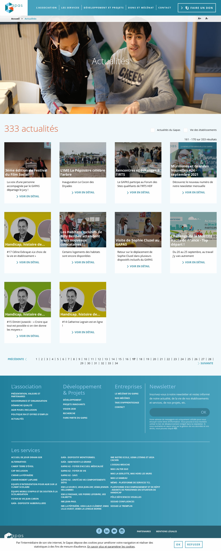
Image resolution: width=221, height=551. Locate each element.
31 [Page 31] (95, 363)
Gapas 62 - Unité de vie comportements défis (83, 481)
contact (164, 7)
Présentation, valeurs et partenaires (25, 395)
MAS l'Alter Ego (119, 469)
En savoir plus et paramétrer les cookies (111, 546)
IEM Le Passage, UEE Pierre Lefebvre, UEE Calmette (83, 496)
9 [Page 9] (79, 359)
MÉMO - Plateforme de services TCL (130, 482)
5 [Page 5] (58, 359)
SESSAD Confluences (122, 501)
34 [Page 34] (116, 363)
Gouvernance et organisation (29, 400)
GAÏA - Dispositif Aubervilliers (28, 503)
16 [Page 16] (126, 359)
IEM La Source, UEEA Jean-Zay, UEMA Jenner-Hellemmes (85, 488)
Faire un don (197, 8)
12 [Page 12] (99, 359)
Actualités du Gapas (165, 130)
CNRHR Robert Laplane (24, 479)
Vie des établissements (200, 130)
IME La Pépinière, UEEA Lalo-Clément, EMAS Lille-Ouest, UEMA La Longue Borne (85, 507)
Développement (72, 399)
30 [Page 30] (88, 363)
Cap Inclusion (19, 470)
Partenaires (144, 531)
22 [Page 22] (168, 359)
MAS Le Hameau (118, 478)
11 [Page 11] (92, 359)
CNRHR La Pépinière (22, 475)
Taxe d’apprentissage (127, 402)
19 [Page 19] (147, 359)
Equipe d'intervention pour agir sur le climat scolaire (34, 486)
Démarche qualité (21, 405)
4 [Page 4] (52, 359)
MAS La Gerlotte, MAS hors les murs (131, 473)
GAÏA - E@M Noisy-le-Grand (76, 461)
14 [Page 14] (113, 359)
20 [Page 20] (154, 359)
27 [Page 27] (202, 359)
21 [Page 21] (161, 359)
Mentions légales (166, 531)
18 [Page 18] (140, 359)
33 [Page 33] (109, 363)
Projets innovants (74, 404)
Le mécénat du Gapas (126, 393)
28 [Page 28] (209, 359)
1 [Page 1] (36, 359)
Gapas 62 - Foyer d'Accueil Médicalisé (82, 466)
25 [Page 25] (189, 359)
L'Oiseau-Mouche (120, 464)
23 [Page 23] (175, 359)
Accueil (15, 18)
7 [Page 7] (68, 359)
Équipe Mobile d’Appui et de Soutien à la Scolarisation (34, 493)
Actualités (17, 418)
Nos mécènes (122, 398)
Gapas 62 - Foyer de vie (73, 470)
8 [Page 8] (74, 359)
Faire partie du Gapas (75, 417)
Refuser (193, 544)
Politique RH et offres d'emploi (29, 414)
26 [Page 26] (196, 359)
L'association (46, 7)
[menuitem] (46, 7)
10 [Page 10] (85, 359)
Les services (70, 7)
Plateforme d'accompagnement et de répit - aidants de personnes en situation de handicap (135, 490)
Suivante (205, 363)
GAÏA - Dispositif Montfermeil (78, 457)
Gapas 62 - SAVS (69, 475)
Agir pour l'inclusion (24, 409)
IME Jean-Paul (68, 501)
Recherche (69, 413)
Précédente (17, 359)
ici (175, 428)
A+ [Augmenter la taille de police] (199, 18)
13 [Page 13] (106, 359)
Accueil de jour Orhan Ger (26, 457)
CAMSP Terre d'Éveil (22, 466)
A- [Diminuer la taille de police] (206, 18)
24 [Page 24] (182, 359)
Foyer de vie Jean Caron (25, 498)
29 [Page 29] (81, 363)
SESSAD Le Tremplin (121, 506)
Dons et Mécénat (141, 7)
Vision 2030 (69, 408)
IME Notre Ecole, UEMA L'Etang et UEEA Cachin (132, 459)
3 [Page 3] (47, 359)
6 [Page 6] (63, 359)
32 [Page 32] (102, 363)
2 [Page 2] (42, 359)
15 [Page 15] (120, 359)
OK (203, 412)
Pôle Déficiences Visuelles (125, 497)
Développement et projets (104, 7)
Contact (120, 407)
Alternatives (18, 461)
